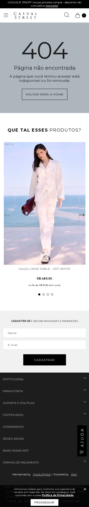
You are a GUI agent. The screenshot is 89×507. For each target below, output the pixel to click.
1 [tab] (39, 294)
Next (82, 215)
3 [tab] (48, 294)
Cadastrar (44, 360)
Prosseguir (44, 502)
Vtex (74, 474)
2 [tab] (43, 294)
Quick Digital (42, 474)
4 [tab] (52, 294)
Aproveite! (52, 5)
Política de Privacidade (58, 495)
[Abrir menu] (6, 15)
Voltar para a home (45, 94)
